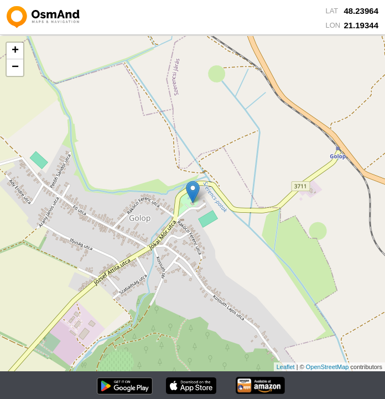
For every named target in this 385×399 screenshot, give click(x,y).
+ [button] (15, 51)
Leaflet (286, 367)
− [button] (15, 67)
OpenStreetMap (327, 367)
